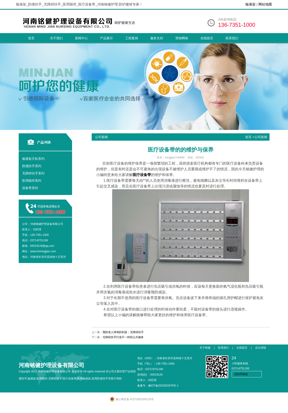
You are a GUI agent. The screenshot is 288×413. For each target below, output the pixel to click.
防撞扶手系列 (31, 166)
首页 (31, 38)
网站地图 (265, 4)
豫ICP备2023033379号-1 (163, 385)
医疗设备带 (142, 175)
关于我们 (56, 38)
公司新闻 (260, 137)
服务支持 (156, 38)
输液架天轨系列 (33, 158)
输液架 (250, 4)
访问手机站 (241, 374)
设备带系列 (30, 188)
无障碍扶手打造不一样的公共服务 (123, 337)
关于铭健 (205, 347)
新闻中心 (81, 38)
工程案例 (131, 38)
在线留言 (206, 38)
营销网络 (181, 38)
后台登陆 (260, 347)
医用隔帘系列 (31, 180)
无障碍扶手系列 (33, 173)
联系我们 (232, 38)
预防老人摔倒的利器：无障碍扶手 (123, 332)
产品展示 (106, 38)
